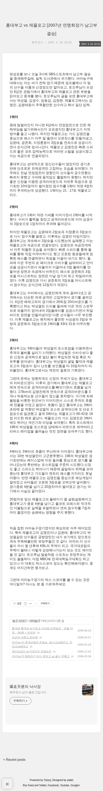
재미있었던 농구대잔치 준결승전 (31, 651)
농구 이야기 (19, 620)
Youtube (64, 785)
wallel (70, 780)
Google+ (75, 785)
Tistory (47, 780)
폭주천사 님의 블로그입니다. (28, 692)
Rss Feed (28, 785)
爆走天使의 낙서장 (25, 686)
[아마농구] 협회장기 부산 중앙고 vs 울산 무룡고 (41, 656)
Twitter (42, 785)
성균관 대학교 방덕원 (25, 637)
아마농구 (34, 620)
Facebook (53, 785)
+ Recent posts (14, 759)
